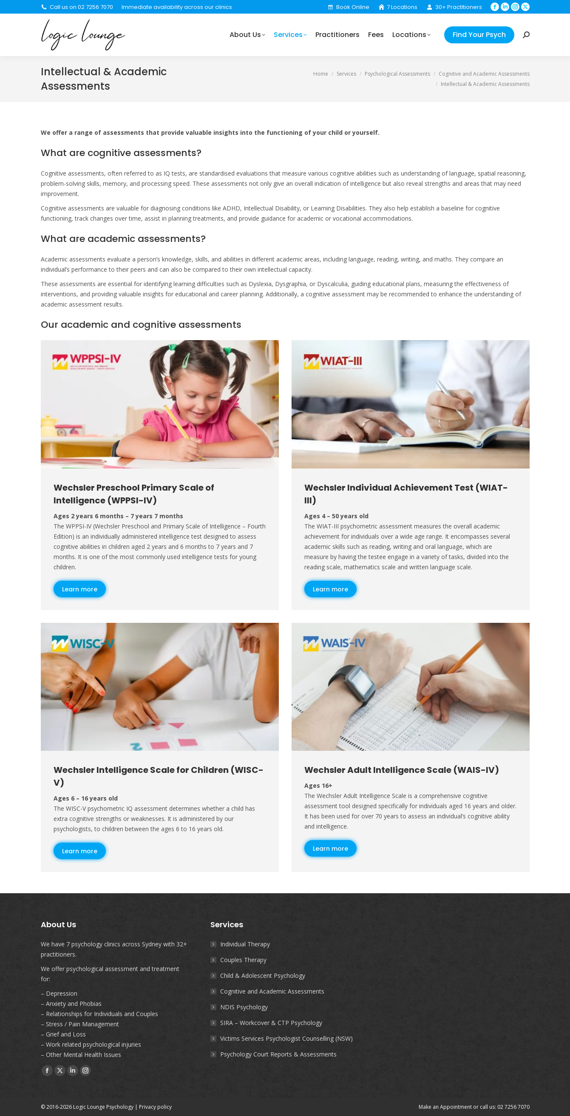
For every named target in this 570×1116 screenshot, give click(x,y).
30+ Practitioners (454, 7)
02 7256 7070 (513, 1106)
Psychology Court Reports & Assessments (278, 1054)
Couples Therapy (243, 960)
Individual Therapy (245, 944)
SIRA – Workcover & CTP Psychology (271, 1023)
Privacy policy (155, 1106)
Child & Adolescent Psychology (262, 975)
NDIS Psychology (244, 1007)
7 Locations (397, 7)
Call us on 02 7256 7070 (77, 7)
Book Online (348, 7)
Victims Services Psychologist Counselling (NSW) (286, 1038)
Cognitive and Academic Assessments (272, 991)
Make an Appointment (445, 1106)
